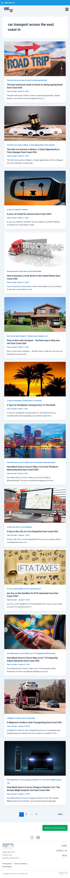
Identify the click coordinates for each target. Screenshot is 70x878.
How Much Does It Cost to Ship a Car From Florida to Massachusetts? (31, 462)
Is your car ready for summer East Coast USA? (29, 214)
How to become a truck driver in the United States (24, 271)
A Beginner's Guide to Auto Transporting (21, 718)
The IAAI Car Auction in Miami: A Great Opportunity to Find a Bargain (31, 145)
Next (61, 814)
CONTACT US (61, 850)
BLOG (64, 855)
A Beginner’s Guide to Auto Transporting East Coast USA (34, 722)
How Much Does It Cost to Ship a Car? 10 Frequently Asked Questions (31, 653)
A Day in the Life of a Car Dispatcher (19, 527)
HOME (64, 845)
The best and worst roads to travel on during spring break (27, 80)
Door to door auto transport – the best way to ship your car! (27, 336)
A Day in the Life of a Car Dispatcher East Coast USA (32, 531)
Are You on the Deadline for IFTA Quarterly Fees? (24, 589)
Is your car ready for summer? (17, 209)
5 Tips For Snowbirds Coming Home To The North (24, 401)
